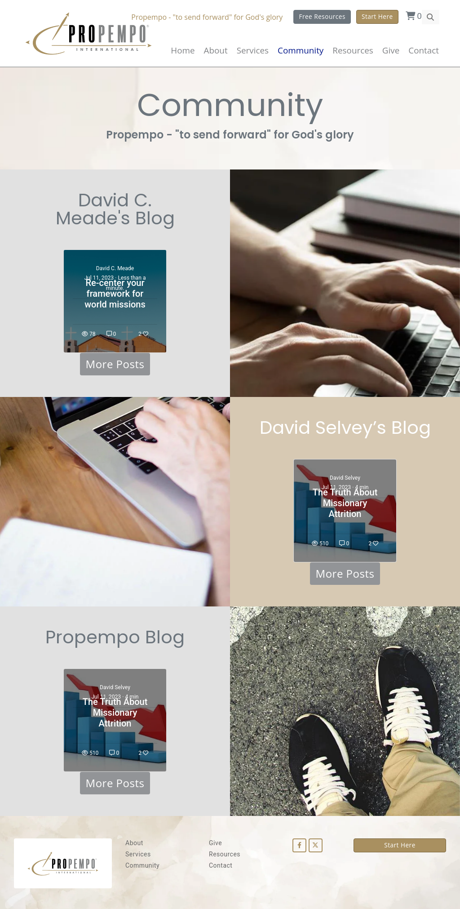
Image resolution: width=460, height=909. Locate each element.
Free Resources (322, 16)
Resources (224, 854)
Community (142, 865)
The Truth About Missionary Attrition (345, 503)
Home (183, 50)
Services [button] (253, 50)
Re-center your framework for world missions (115, 293)
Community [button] (300, 50)
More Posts (115, 363)
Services (138, 854)
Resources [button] (352, 50)
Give (390, 50)
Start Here (377, 16)
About (216, 50)
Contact (423, 50)
